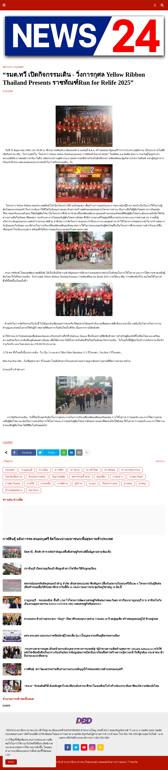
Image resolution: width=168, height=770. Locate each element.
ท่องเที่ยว (101, 476)
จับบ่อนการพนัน (37, 476)
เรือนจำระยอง (109, 483)
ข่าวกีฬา (59, 470)
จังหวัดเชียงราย (13, 476)
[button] (4, 5)
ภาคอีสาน (62, 483)
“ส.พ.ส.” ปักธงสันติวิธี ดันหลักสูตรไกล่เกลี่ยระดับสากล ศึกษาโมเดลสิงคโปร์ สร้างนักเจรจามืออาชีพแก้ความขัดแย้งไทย (91, 686)
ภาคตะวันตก (136, 476)
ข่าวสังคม (109, 470)
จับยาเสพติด (58, 476)
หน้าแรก (7, 67)
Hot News (34, 490)
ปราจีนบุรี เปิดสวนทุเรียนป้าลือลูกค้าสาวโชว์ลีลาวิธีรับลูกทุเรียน (60, 568)
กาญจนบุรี (26, 470)
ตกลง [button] (11, 762)
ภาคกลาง (118, 476)
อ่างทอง (128, 483)
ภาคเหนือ (46, 483)
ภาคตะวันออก (12, 483)
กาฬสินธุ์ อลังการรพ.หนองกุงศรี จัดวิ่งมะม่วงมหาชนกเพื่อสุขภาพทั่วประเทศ (58, 539)
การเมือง (43, 470)
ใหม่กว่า (8, 461)
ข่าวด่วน (75, 470)
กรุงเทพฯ (19, 67)
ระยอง (92, 483)
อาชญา (142, 483)
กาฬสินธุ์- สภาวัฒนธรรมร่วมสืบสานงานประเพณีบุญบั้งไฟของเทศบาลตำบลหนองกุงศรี (73, 669)
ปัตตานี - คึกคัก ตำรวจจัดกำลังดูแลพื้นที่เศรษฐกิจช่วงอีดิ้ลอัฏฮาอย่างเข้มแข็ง (67, 551)
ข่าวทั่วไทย (92, 470)
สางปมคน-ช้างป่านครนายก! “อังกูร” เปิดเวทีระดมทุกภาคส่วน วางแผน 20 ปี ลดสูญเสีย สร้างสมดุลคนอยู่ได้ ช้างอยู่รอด (91, 618)
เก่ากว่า (160, 461)
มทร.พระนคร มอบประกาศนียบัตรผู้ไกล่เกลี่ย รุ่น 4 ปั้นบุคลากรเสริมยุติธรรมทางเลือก (72, 635)
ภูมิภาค (78, 483)
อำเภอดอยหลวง (13, 490)
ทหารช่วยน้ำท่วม (81, 476)
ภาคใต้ (30, 483)
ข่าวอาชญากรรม (130, 470)
